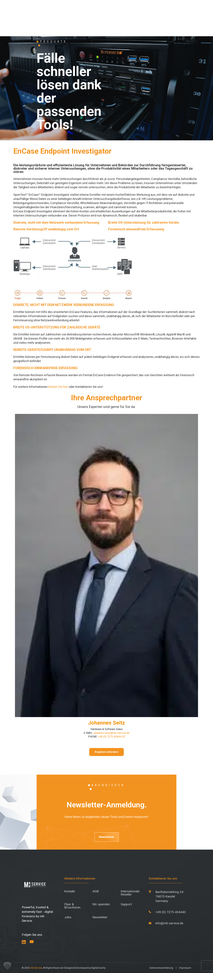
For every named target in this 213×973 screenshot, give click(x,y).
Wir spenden (101, 904)
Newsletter (106, 837)
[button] (7, 965)
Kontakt (69, 891)
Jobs (67, 917)
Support (126, 904)
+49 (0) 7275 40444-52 (111, 736)
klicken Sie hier (58, 386)
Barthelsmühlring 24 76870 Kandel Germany (169, 896)
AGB (95, 891)
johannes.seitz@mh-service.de (111, 733)
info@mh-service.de (169, 923)
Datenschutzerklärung (161, 968)
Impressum (185, 968)
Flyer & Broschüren (72, 906)
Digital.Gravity (98, 968)
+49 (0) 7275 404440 (170, 912)
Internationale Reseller (130, 893)
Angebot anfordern (106, 751)
